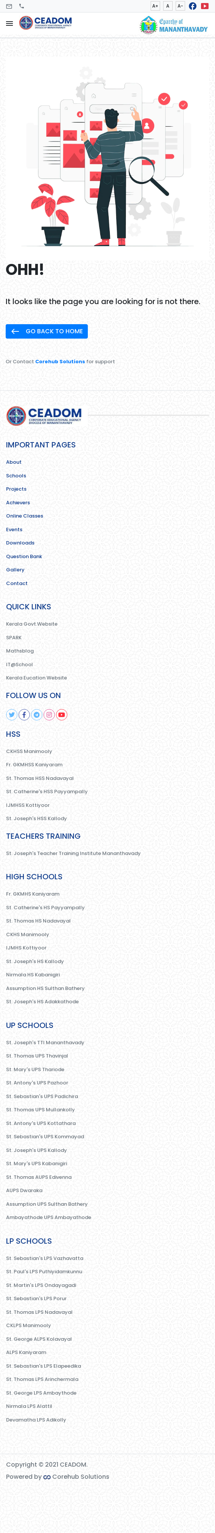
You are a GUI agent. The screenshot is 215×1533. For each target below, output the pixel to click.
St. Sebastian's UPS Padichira (42, 1096)
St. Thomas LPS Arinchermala (42, 1379)
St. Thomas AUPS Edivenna (39, 1177)
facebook (192, 6)
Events (14, 529)
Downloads (20, 542)
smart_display (204, 6)
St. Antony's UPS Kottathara (41, 1123)
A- (180, 6)
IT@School (19, 664)
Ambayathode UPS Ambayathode (48, 1217)
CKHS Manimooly (27, 934)
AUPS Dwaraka (24, 1190)
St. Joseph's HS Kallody (35, 961)
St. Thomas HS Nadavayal (38, 920)
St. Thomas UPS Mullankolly (40, 1109)
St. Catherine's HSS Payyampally (47, 791)
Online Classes (24, 515)
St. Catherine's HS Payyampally (45, 907)
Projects (16, 489)
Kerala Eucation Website (36, 677)
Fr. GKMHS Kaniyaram (32, 894)
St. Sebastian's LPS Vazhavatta (44, 1258)
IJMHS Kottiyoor (26, 947)
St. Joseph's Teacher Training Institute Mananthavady (73, 853)
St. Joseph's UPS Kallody (36, 1150)
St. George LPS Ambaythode (41, 1392)
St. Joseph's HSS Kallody (36, 818)
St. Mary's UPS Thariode (35, 1069)
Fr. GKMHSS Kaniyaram (34, 764)
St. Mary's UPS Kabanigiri (36, 1163)
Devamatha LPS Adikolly (36, 1419)
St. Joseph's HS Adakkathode (42, 1001)
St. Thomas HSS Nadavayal (40, 778)
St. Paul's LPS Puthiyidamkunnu (44, 1271)
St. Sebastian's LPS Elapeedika (43, 1366)
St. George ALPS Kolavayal (39, 1339)
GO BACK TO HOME (47, 331)
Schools (16, 475)
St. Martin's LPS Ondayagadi (41, 1285)
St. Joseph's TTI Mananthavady (45, 1042)
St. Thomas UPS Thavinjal (37, 1055)
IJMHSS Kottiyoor (28, 805)
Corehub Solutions (60, 361)
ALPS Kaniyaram (26, 1352)
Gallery (15, 569)
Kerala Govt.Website (32, 624)
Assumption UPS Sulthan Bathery (47, 1204)
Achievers (18, 502)
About (14, 462)
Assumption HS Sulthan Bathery (45, 988)
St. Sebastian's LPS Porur (36, 1298)
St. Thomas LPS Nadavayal (39, 1312)
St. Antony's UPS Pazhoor (37, 1082)
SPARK (14, 637)
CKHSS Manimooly (29, 751)
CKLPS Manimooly (28, 1325)
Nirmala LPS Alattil (29, 1406)
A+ (155, 6)
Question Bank (24, 556)
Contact (17, 583)
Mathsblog (20, 650)
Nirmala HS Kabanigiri (33, 974)
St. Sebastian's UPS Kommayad (45, 1136)
